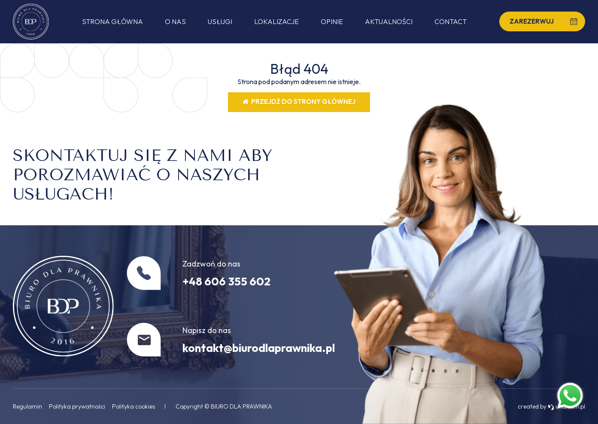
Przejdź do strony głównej (299, 101)
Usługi (220, 21)
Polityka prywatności (77, 406)
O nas (175, 21)
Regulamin (27, 406)
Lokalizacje (276, 21)
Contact (450, 21)
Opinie (332, 21)
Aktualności (389, 21)
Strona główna (112, 21)
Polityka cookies (133, 406)
